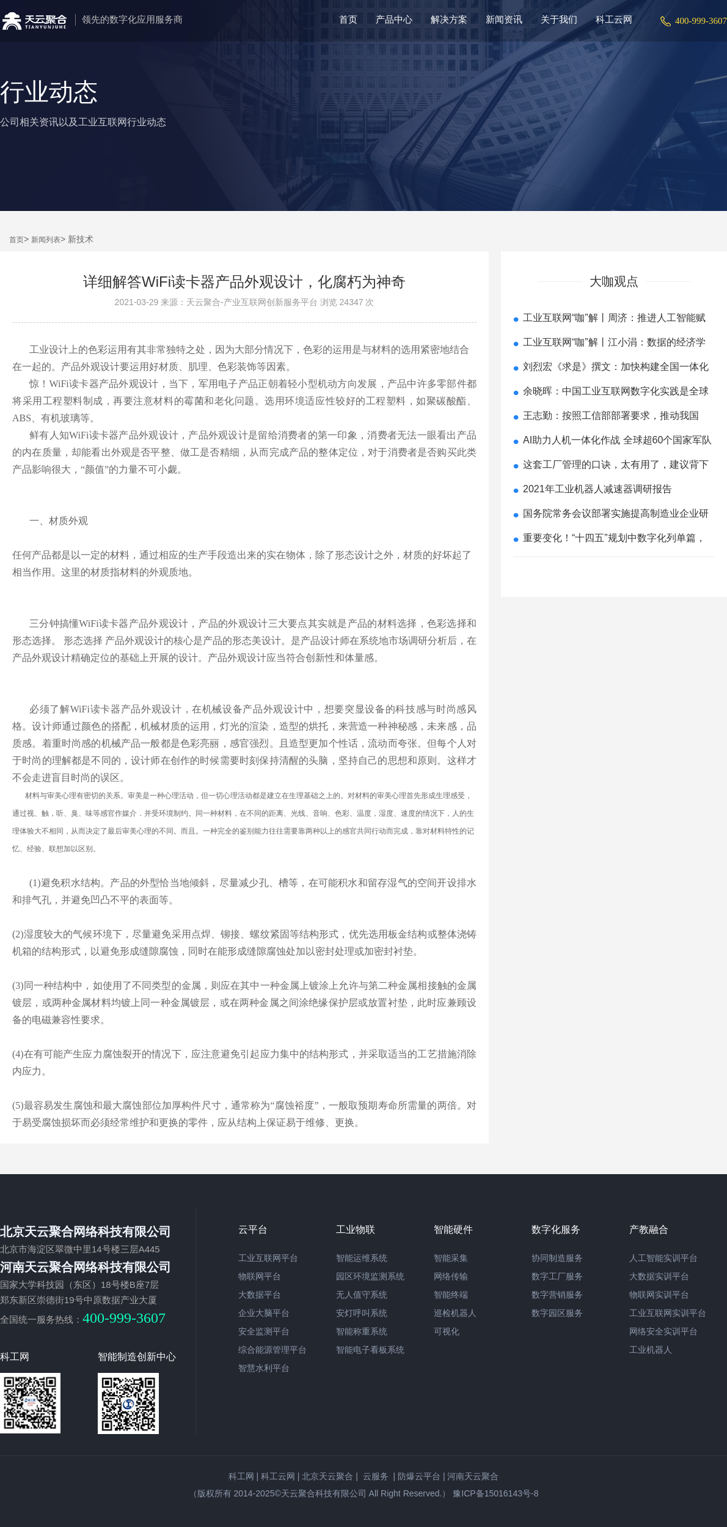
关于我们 (559, 19)
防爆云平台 (419, 1476)
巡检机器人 (455, 1313)
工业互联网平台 (268, 1258)
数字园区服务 (557, 1313)
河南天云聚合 (473, 1476)
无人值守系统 (361, 1295)
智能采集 (451, 1258)
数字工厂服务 (557, 1276)
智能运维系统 (361, 1258)
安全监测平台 (264, 1331)
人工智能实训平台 (663, 1258)
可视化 (446, 1331)
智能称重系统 (361, 1331)
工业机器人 (650, 1350)
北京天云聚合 (327, 1476)
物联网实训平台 (659, 1295)
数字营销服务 (557, 1295)
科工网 (241, 1476)
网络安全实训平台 (663, 1331)
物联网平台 (259, 1276)
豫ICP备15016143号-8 (494, 1493)
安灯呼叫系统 (361, 1313)
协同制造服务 (557, 1258)
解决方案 (449, 19)
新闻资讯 (504, 19)
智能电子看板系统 (370, 1350)
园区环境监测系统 (370, 1276)
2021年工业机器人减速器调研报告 (597, 489)
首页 (348, 19)
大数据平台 (259, 1295)
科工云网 (614, 19)
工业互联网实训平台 (667, 1313)
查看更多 (614, 572)
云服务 (374, 1476)
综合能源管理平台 (272, 1350)
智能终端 (451, 1295)
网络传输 (451, 1276)
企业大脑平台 (264, 1313)
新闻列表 (45, 239)
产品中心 (394, 19)
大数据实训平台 (659, 1276)
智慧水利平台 (264, 1368)
